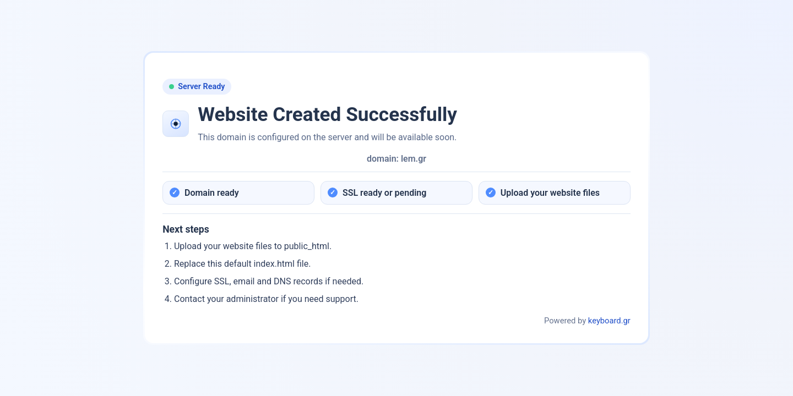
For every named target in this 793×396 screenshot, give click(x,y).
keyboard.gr (609, 321)
